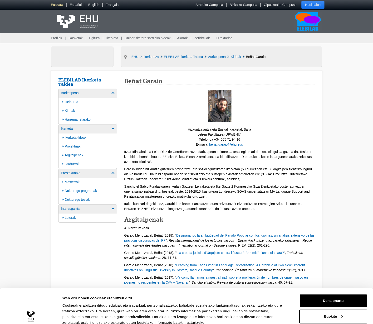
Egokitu (333, 295)
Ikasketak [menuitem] (76, 38)
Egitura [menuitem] (94, 38)
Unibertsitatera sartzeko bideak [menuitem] (148, 38)
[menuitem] (57, 5)
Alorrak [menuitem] (182, 38)
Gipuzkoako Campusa (280, 5)
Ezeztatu (333, 311)
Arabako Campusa (209, 5)
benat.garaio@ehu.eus (226, 144)
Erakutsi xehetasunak (80, 315)
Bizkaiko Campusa (243, 5)
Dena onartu (333, 280)
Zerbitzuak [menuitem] (202, 38)
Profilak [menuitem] (56, 38)
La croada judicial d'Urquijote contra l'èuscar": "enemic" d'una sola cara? (230, 253)
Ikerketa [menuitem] (112, 38)
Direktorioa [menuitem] (224, 38)
